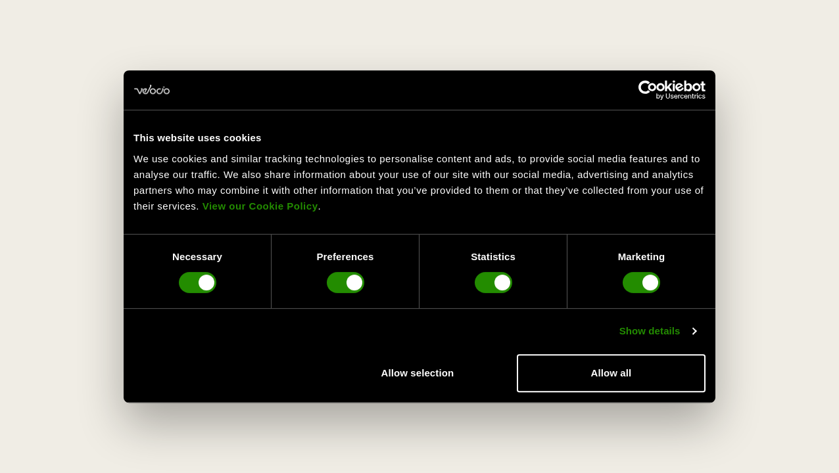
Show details (650, 330)
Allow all (611, 372)
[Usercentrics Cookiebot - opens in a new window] (648, 90)
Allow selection (417, 372)
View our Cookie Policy (260, 206)
